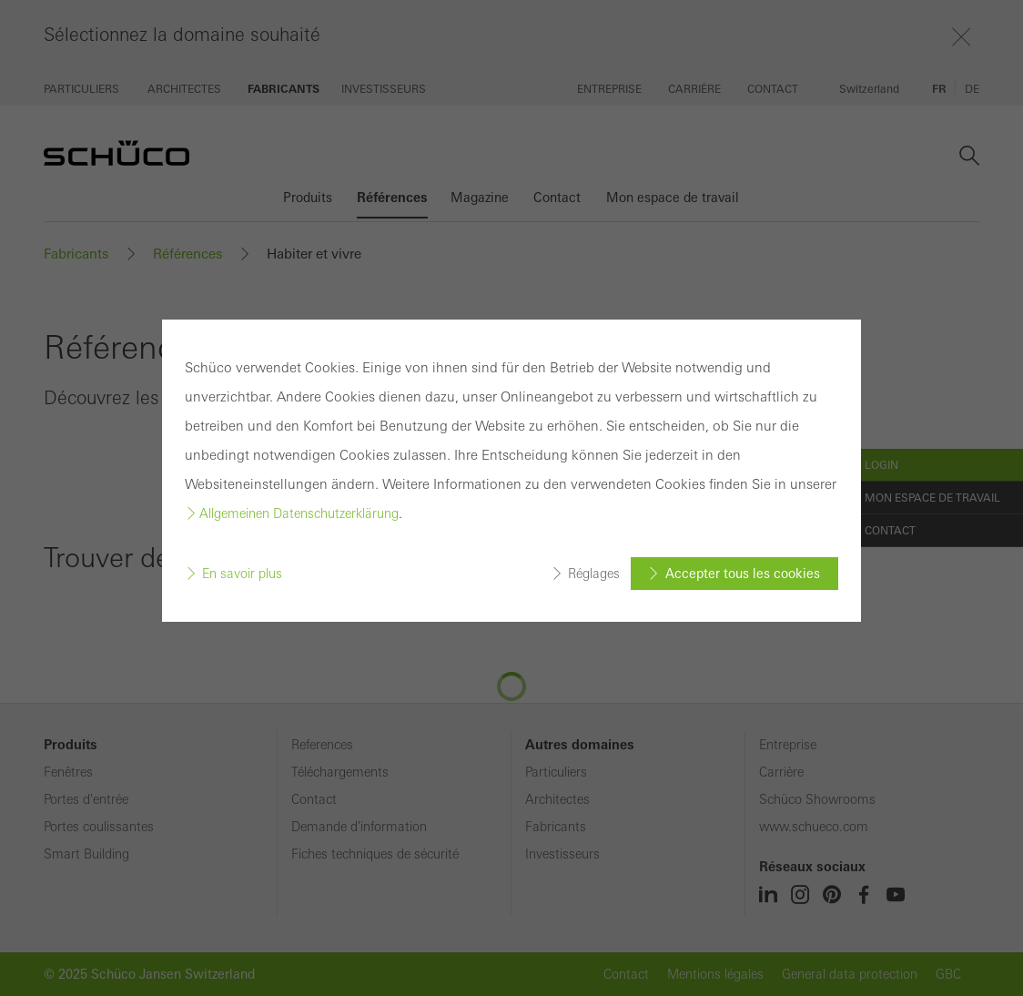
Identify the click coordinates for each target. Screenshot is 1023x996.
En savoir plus (242, 573)
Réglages (594, 573)
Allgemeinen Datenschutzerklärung (299, 513)
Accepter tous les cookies (742, 573)
